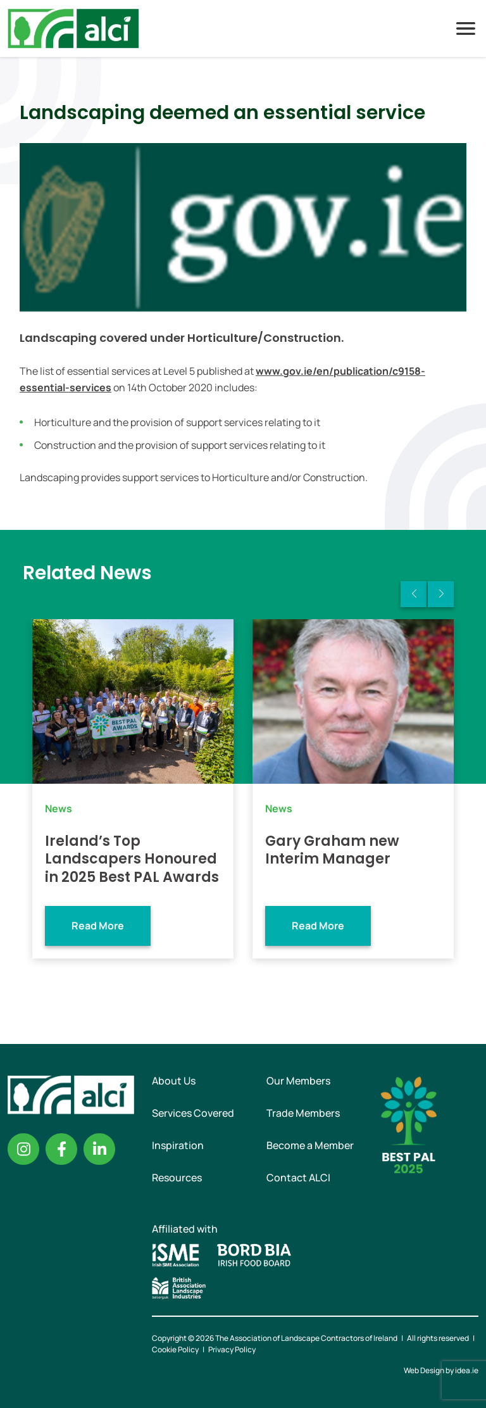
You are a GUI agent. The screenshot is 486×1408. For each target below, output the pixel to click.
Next (441, 594)
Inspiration (178, 1145)
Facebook (61, 1149)
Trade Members (303, 1113)
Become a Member (310, 1145)
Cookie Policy (175, 1349)
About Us (174, 1081)
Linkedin (99, 1149)
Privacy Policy (232, 1349)
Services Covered (193, 1113)
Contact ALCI (298, 1178)
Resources (177, 1178)
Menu (465, 28)
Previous (414, 594)
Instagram (23, 1149)
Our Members (298, 1081)
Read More (98, 926)
